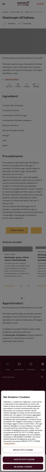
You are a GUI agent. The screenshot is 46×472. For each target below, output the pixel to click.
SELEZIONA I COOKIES (23, 467)
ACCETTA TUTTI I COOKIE (24, 459)
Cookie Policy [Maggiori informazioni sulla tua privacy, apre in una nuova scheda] (9, 443)
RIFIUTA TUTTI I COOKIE (23, 450)
